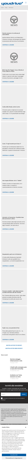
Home (2, 7)
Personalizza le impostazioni (14, 458)
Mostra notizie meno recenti (14, 348)
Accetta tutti (14, 455)
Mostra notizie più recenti (14, 345)
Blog (6, 7)
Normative (11, 7)
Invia (23, 394)
